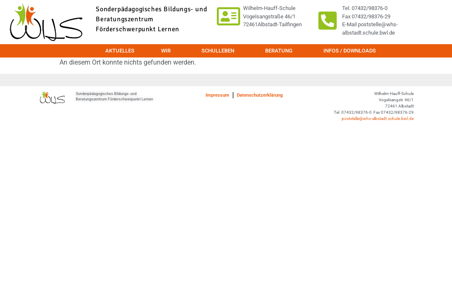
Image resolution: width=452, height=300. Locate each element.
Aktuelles (119, 51)
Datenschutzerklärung (260, 95)
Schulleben (219, 51)
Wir (168, 51)
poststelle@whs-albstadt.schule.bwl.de (378, 118)
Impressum (217, 95)
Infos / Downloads (349, 51)
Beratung (281, 51)
